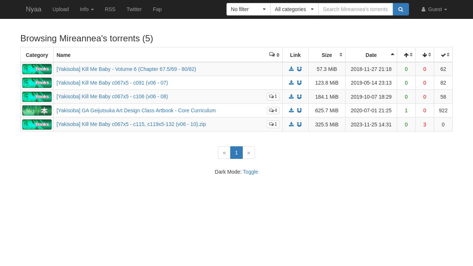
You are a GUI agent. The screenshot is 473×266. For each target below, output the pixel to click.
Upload (60, 9)
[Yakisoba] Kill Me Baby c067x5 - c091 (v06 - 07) (112, 83)
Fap (157, 9)
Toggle (250, 172)
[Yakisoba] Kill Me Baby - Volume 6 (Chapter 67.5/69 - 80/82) (126, 69)
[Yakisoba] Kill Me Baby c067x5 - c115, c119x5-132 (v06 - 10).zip (131, 124)
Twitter (134, 9)
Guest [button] (433, 9)
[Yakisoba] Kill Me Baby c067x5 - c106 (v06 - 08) (112, 96)
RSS (110, 9)
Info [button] (86, 9)
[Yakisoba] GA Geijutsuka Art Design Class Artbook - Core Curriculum (136, 110)
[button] (248, 9)
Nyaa (33, 9)
